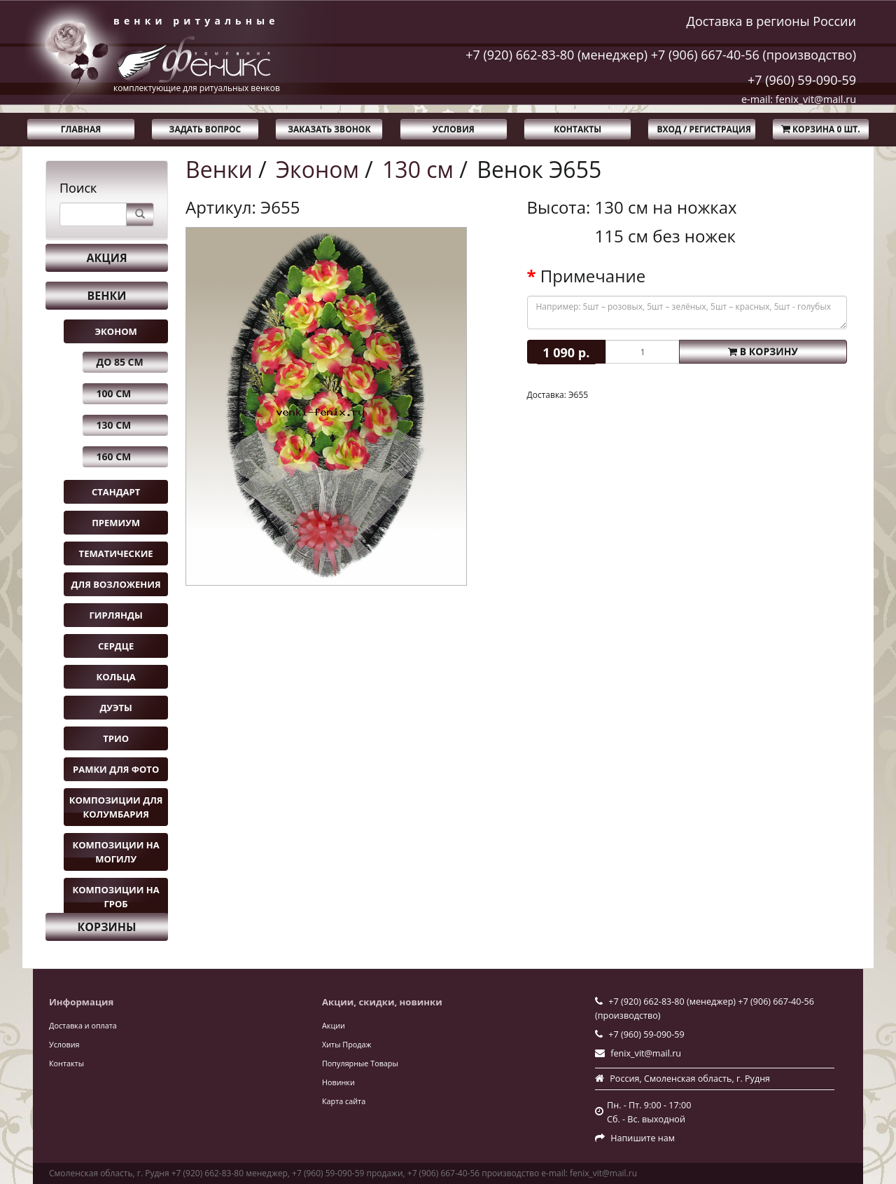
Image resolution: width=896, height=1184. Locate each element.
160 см (114, 456)
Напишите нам (642, 1138)
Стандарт (116, 492)
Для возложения (116, 584)
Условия (454, 129)
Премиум (116, 522)
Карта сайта (343, 1101)
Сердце (116, 646)
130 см (114, 425)
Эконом (115, 331)
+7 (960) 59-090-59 (802, 79)
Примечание (592, 276)
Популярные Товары (360, 1063)
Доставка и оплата (83, 1025)
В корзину (763, 351)
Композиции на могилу (115, 852)
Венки (107, 295)
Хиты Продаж (346, 1044)
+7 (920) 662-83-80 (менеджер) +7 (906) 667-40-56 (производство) (660, 54)
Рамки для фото (116, 769)
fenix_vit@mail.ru (645, 1053)
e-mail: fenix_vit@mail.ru (798, 99)
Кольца (116, 676)
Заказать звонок (329, 129)
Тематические (116, 553)
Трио (116, 738)
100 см (114, 393)
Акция (106, 258)
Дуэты (115, 707)
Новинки (338, 1082)
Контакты (577, 129)
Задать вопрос (205, 129)
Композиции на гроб (115, 896)
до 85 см (120, 362)
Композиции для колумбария (116, 807)
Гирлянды (116, 615)
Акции (333, 1025)
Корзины (107, 927)
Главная (81, 129)
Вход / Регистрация (703, 129)
